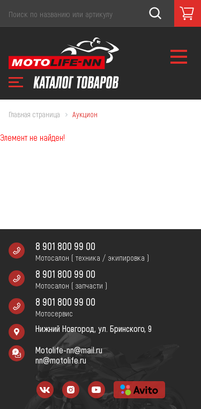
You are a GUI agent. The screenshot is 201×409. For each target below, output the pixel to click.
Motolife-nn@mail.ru (68, 350)
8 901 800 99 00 (65, 246)
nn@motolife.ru (60, 360)
